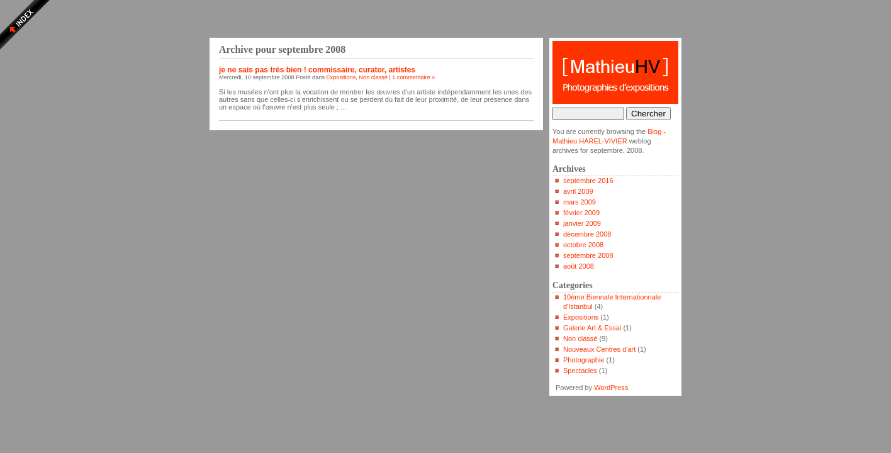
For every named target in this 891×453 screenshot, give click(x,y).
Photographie (583, 360)
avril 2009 (578, 191)
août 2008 (578, 266)
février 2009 (581, 212)
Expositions (341, 77)
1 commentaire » (413, 77)
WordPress (611, 387)
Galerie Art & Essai (592, 328)
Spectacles (580, 370)
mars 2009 (579, 202)
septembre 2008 (588, 255)
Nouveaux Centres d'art (599, 349)
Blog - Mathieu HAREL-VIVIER (615, 72)
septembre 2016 (588, 180)
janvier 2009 (582, 223)
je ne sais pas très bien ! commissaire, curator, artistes (317, 69)
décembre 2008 (587, 234)
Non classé (373, 77)
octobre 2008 (583, 245)
